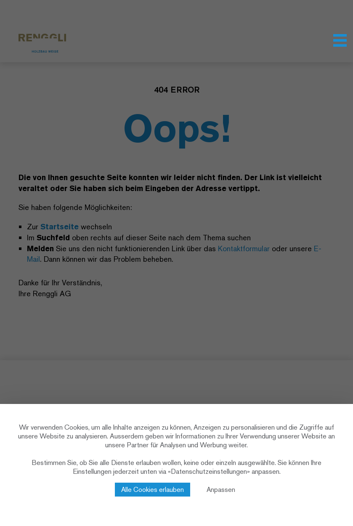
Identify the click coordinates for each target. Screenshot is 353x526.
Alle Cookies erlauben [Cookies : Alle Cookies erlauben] (152, 489)
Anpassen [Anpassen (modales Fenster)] (221, 489)
